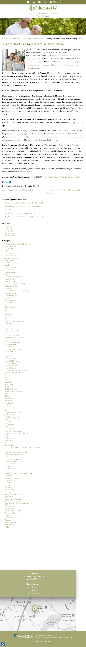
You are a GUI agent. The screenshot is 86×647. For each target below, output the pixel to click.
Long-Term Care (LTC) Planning (16, 433)
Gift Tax (7, 380)
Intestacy (7, 408)
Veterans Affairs (10, 522)
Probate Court (9, 468)
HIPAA (7, 396)
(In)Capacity (8, 248)
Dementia (7, 312)
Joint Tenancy (9, 415)
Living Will (8, 429)
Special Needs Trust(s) (12, 501)
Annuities (7, 263)
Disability (7, 316)
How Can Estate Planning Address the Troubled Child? (23, 203)
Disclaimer (38, 641)
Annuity (7, 265)
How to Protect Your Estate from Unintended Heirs (22, 206)
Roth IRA (7, 482)
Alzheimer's (8, 260)
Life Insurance (9, 424)
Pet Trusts (8, 457)
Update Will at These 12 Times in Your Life (20, 213)
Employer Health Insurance (14, 337)
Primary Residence (11, 464)
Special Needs (9, 496)
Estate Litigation (10, 344)
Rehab (6, 471)
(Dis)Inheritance (38, 38)
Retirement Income (11, 475)
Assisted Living (9, 270)
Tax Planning (9, 506)
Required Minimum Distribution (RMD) (18, 473)
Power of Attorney (11, 461)
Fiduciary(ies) (9, 356)
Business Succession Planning (14, 284)
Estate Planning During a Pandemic (16, 210)
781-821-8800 (43, 16)
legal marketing (51, 637)
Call (33, 2)
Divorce (7, 319)
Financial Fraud (10, 363)
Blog (29, 38)
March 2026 (8, 231)
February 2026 (9, 233)
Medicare (7, 440)
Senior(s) (7, 492)
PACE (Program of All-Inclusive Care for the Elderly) (23, 447)
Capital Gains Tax (10, 286)
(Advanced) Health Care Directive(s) (17, 244)
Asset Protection (10, 267)
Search (45, 2)
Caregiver (7, 288)
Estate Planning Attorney (13, 349)
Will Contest (9, 524)
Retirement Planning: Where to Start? (19, 190)
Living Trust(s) (9, 426)
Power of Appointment (12, 459)
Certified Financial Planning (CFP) (16, 291)
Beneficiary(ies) (9, 279)
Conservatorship (10, 300)
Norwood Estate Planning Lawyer (14, 38)
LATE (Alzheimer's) (11, 417)
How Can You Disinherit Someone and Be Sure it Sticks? (24, 217)
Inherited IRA (9, 403)
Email (39, 2)
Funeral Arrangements (12, 373)
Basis (6, 274)
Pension (7, 450)
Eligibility (7, 333)
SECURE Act (9, 487)
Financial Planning (10, 365)
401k (6, 251)
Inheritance (8, 401)
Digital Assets (9, 314)
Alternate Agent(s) (11, 258)
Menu (55, 2)
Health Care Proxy (11, 389)
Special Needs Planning (12, 499)
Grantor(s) (8, 382)
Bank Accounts (9, 272)
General (7, 375)
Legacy (6, 419)
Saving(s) (7, 485)
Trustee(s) (8, 518)
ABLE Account (9, 256)
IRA (5, 410)
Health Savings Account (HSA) (15, 391)
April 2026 (8, 228)
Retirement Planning (11, 478)
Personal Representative (13, 454)
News (6, 443)
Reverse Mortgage (10, 480)
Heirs (6, 394)
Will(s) (7, 527)
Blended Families (10, 281)
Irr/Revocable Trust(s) (12, 412)
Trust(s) (7, 515)
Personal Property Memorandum (16, 452)
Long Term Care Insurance (14, 431)
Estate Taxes (8, 351)
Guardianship (9, 384)
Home (28, 2)
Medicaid (7, 436)
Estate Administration (12, 342)
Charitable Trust (10, 298)
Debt (6, 309)
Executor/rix (8, 354)
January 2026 (9, 235)
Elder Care (8, 326)
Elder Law (8, 328)
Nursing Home (9, 445)
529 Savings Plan (10, 253)
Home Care (8, 398)
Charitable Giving (10, 295)
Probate (7, 466)
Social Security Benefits (12, 494)
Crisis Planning (9, 307)
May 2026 (8, 226)
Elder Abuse (8, 323)
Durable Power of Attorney (14, 321)
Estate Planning (9, 347)
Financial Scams (10, 368)
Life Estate (8, 422)
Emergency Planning (11, 335)
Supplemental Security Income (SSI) (17, 503)
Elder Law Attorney (11, 330)
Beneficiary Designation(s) (13, 277)
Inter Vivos (8, 405)
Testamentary (9, 508)
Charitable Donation (11, 293)
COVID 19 (8, 302)
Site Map (48, 641)
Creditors (7, 305)
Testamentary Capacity (12, 511)
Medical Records (10, 438)
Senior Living (9, 490)
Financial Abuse (10, 358)
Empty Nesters (9, 340)
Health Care (8, 386)
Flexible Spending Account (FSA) (16, 370)
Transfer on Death (10, 513)
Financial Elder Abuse (12, 361)
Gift (5, 377)
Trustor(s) (8, 520)
